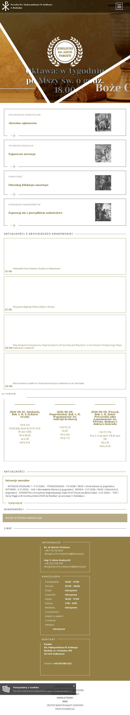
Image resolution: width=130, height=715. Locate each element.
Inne (65, 701)
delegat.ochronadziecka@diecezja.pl (64, 554)
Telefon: (58, 663)
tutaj (70, 691)
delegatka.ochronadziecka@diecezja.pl (65, 566)
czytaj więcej (15, 502)
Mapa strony (65, 698)
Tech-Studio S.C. (65, 709)
